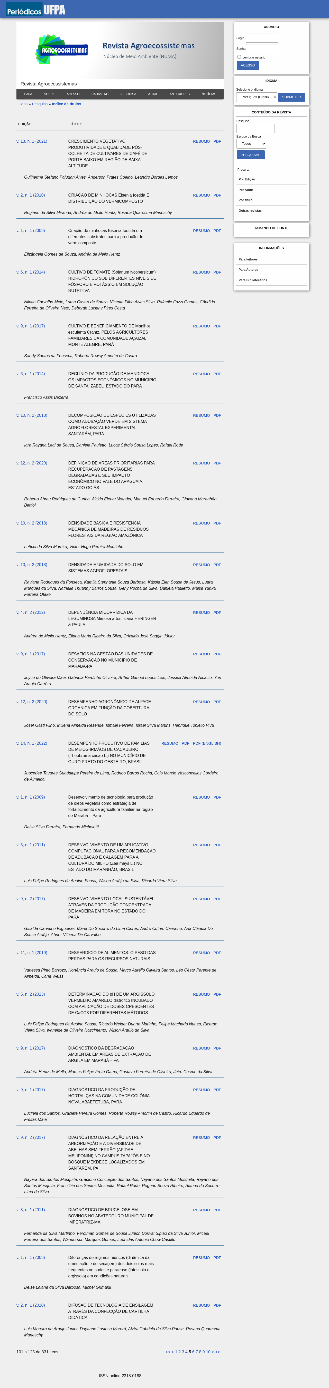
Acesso (73, 94)
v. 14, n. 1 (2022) (31, 743)
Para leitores (248, 259)
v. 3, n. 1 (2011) (30, 845)
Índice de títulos (66, 104)
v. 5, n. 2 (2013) (30, 994)
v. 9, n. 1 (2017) (30, 326)
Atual (153, 94)
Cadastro (100, 94)
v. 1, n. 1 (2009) (30, 230)
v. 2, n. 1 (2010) (30, 195)
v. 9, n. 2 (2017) (30, 899)
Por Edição (247, 179)
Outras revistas (250, 210)
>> (217, 1352)
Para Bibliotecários (253, 280)
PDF (217, 141)
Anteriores (180, 94)
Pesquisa (128, 94)
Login (240, 38)
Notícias (209, 94)
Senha (240, 49)
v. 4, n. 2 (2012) (30, 612)
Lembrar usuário (253, 57)
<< (168, 1352)
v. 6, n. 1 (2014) (30, 272)
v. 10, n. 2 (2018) (31, 415)
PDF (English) (207, 743)
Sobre (49, 94)
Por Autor (246, 190)
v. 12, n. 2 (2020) (31, 463)
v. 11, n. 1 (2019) (31, 952)
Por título (246, 200)
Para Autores (248, 269)
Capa (28, 94)
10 (208, 1352)
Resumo (201, 141)
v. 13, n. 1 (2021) (31, 141)
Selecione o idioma (249, 89)
